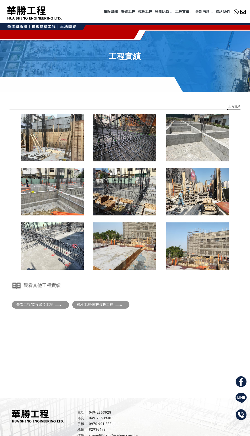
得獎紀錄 (163, 12)
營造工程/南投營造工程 (39, 305)
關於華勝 (111, 12)
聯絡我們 (223, 12)
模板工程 (145, 12)
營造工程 (128, 12)
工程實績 (183, 12)
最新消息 (204, 12)
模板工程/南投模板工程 (99, 305)
